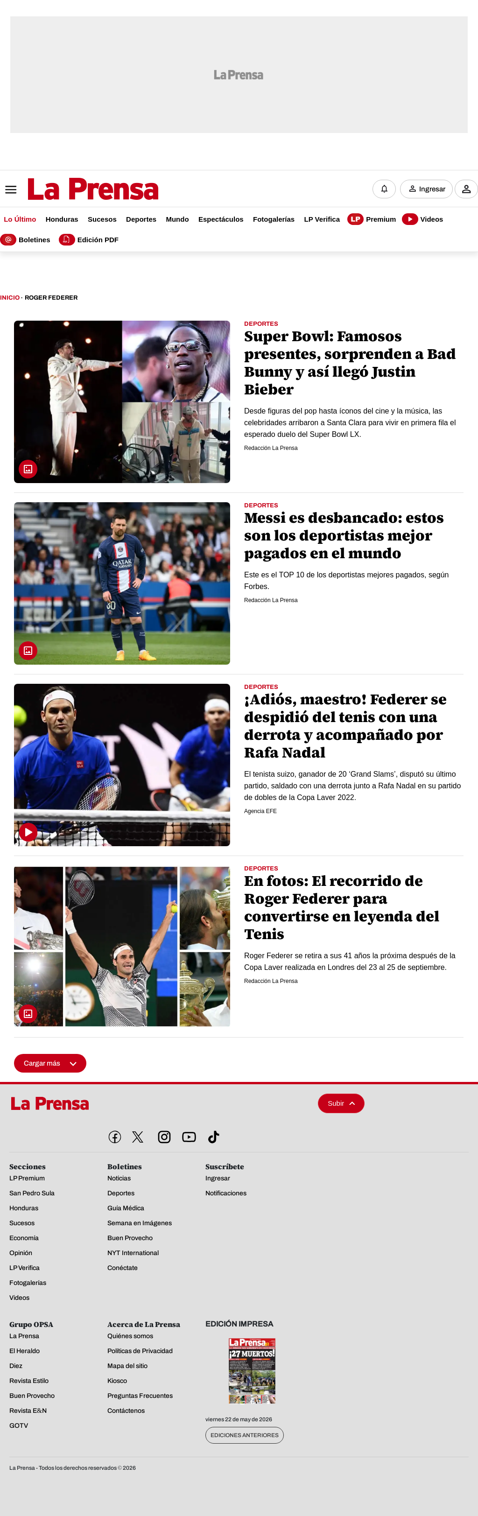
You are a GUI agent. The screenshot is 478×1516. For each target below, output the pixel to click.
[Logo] (70, 190)
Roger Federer (51, 298)
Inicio (10, 298)
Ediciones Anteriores (245, 1435)
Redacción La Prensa (271, 448)
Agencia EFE (260, 811)
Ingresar (432, 189)
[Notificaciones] (384, 189)
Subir (341, 1103)
